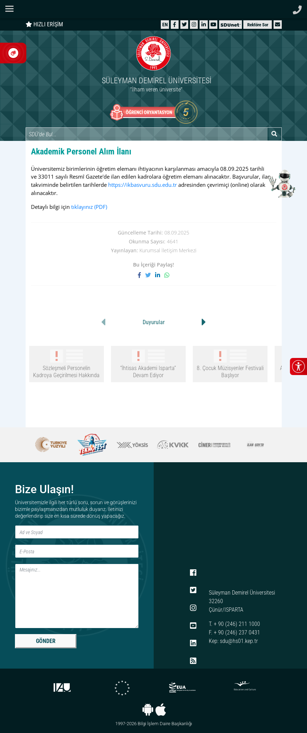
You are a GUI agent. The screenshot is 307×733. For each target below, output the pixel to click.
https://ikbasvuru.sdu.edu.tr (142, 184)
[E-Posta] (77, 551)
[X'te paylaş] (150, 275)
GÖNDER (45, 641)
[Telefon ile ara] (297, 8)
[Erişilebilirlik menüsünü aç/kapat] (298, 366)
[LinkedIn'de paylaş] (159, 275)
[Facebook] (174, 24)
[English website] (165, 24)
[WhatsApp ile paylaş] (166, 275)
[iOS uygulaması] (160, 709)
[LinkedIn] (203, 24)
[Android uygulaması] (148, 709)
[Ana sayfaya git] (154, 65)
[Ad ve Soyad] (77, 532)
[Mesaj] (77, 596)
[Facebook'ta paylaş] (141, 275)
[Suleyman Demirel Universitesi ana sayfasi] (153, 9)
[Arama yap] (274, 134)
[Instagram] (194, 24)
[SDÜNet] (230, 24)
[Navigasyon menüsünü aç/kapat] (11, 9)
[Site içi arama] (147, 134)
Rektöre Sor (257, 24)
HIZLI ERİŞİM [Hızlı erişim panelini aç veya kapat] (44, 24)
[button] (277, 24)
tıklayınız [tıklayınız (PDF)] (89, 206)
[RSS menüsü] (193, 661)
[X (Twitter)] (184, 24)
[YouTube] (213, 24)
